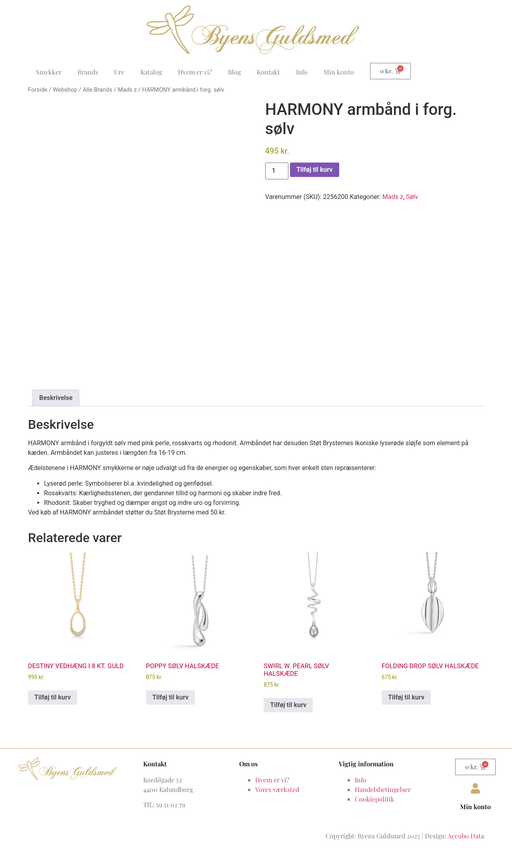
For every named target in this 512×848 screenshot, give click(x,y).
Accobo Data (466, 833)
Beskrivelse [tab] (55, 395)
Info (302, 72)
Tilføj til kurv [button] (52, 694)
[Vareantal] (276, 171)
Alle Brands (97, 89)
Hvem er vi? (195, 72)
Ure (119, 72)
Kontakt (268, 72)
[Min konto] (475, 785)
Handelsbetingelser (383, 786)
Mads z (127, 89)
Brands (88, 72)
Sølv (412, 197)
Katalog (151, 72)
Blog (234, 72)
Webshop (65, 89)
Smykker (49, 72)
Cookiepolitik (374, 796)
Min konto (339, 72)
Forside (38, 89)
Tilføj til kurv (314, 169)
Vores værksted (277, 786)
